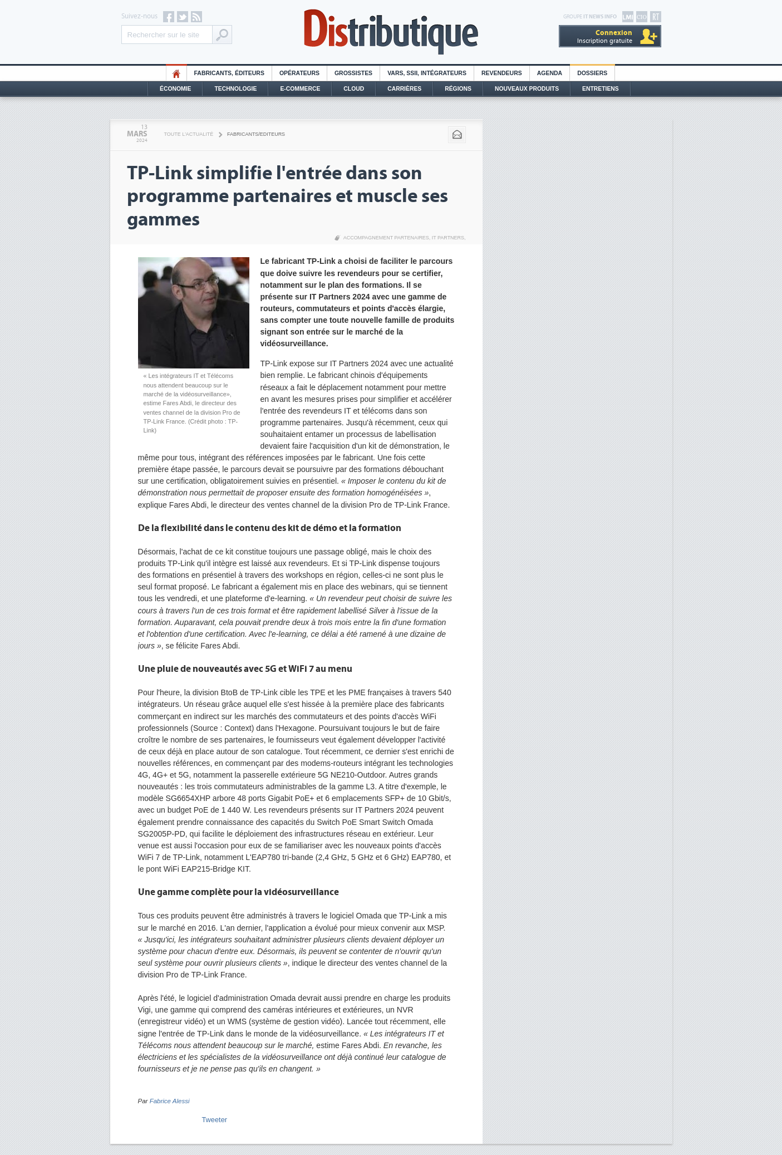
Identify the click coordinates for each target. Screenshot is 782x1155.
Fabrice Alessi (170, 1101)
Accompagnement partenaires (386, 237)
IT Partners (448, 237)
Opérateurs (299, 73)
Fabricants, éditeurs (229, 73)
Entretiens (600, 89)
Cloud (353, 89)
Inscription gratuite (604, 36)
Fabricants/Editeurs (256, 134)
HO (176, 73)
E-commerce (300, 89)
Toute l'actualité (189, 134)
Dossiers (592, 73)
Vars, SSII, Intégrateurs (426, 73)
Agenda (549, 73)
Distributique (391, 32)
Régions (458, 89)
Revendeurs (501, 73)
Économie (175, 89)
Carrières (404, 89)
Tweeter (215, 1119)
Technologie (235, 89)
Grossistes (353, 73)
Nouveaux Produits (527, 89)
